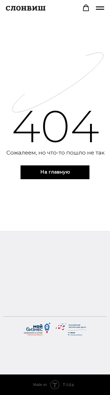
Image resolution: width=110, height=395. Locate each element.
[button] (85, 7)
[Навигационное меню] (100, 8)
